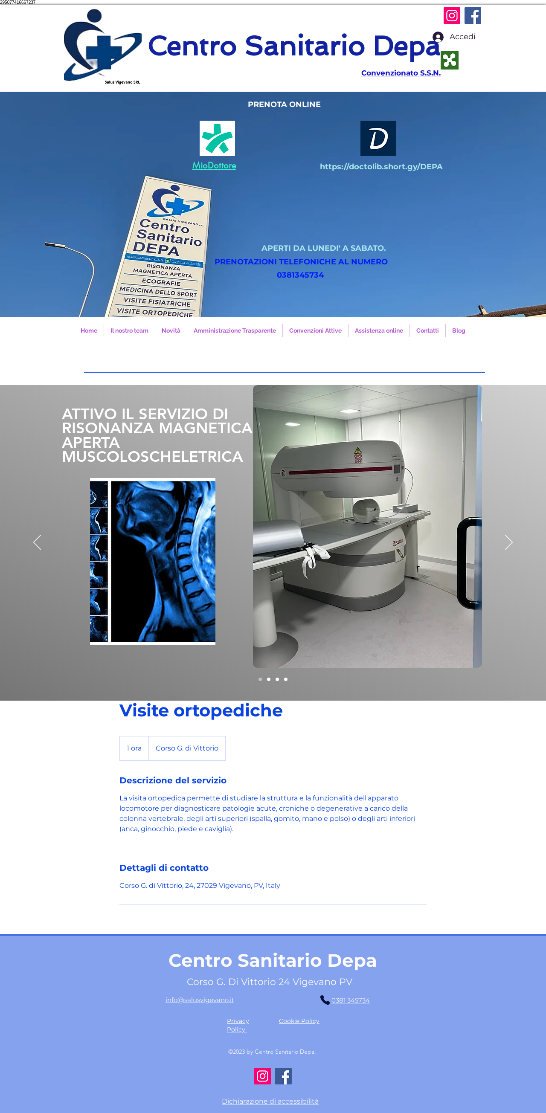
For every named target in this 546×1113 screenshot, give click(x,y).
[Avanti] (509, 543)
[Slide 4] (260, 679)
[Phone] (325, 1000)
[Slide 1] (268, 679)
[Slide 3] (286, 679)
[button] (273, 204)
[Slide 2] (277, 679)
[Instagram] (452, 15)
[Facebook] (473, 15)
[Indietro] (37, 543)
